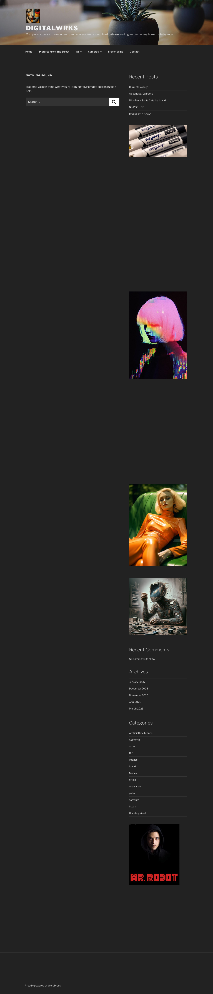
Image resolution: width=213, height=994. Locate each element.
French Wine (115, 51)
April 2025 (135, 701)
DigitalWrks (52, 28)
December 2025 (138, 688)
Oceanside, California (141, 93)
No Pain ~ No (136, 106)
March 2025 (136, 708)
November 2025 (138, 695)
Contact (134, 51)
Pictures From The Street (54, 51)
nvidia (132, 779)
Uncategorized (137, 813)
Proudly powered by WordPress (43, 985)
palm (132, 793)
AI (79, 51)
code (132, 746)
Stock (132, 806)
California (134, 739)
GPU (131, 753)
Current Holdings (138, 86)
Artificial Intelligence (140, 733)
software (134, 799)
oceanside (135, 786)
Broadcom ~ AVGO (140, 113)
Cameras (95, 51)
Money (133, 773)
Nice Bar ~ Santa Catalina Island (147, 100)
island (132, 766)
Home (28, 51)
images (133, 759)
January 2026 (137, 681)
